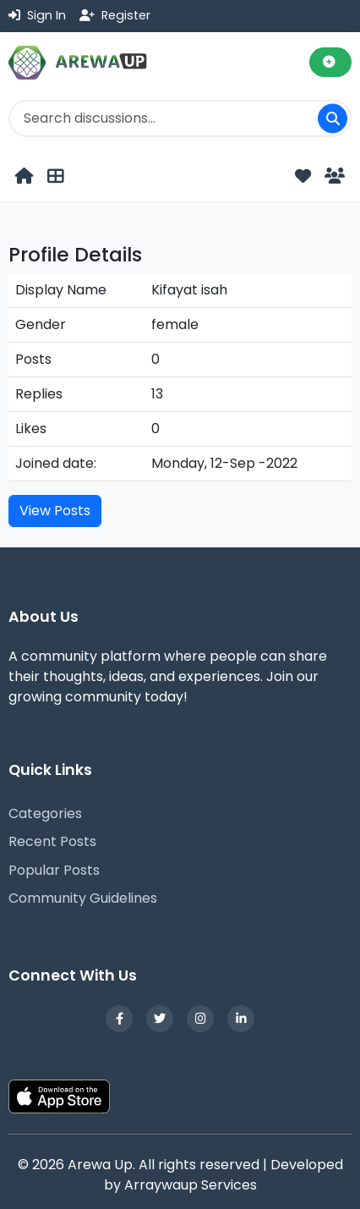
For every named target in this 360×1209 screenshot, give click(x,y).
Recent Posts (52, 841)
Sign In (37, 15)
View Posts (54, 510)
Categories (45, 813)
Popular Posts (54, 870)
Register (114, 15)
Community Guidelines (82, 898)
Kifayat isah (189, 290)
